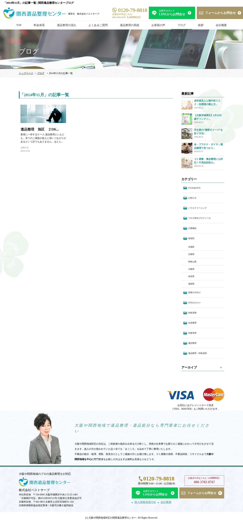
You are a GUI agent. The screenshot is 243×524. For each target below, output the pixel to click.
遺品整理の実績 (129, 25)
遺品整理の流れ (66, 25)
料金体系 (39, 25)
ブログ (181, 25)
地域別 (191, 238)
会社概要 (221, 25)
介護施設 (192, 228)
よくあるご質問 (98, 25)
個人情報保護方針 (145, 502)
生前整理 (192, 323)
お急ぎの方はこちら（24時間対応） (204, 480)
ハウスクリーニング (197, 208)
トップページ (26, 73)
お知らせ (25, 147)
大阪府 (191, 269)
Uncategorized (194, 188)
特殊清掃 (192, 313)
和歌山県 (192, 261)
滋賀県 (191, 284)
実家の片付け (194, 292)
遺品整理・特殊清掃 (197, 353)
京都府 (191, 247)
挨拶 (200, 25)
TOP (18, 25)
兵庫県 (191, 254)
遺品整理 (192, 343)
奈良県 (191, 276)
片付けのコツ (194, 302)
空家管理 (192, 333)
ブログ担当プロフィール (199, 218)
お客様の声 (158, 25)
